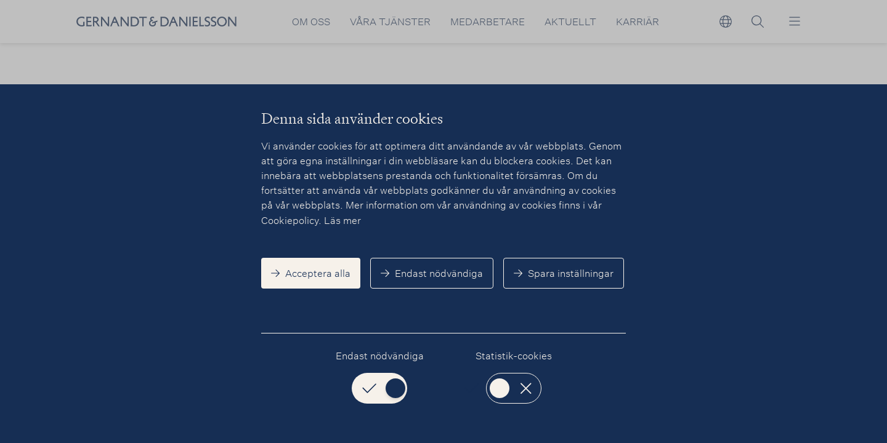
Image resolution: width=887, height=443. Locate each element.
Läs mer (342, 220)
